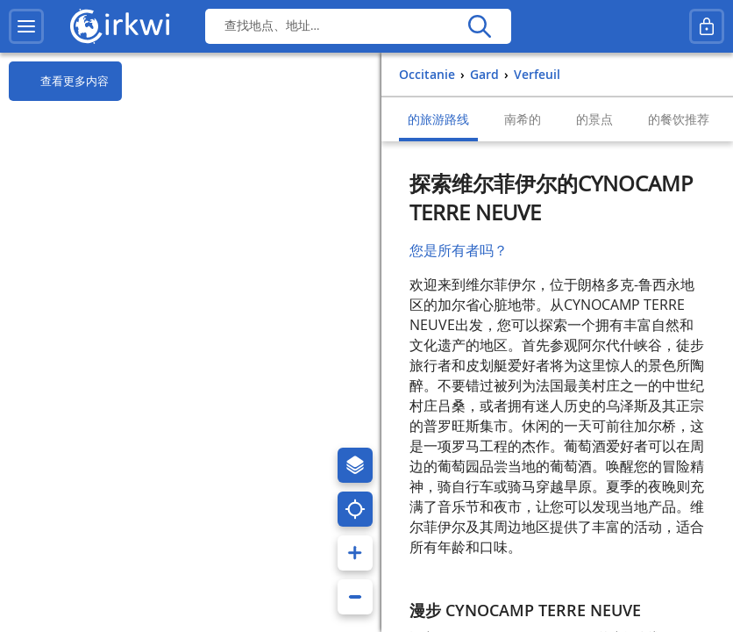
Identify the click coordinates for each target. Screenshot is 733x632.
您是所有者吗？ (458, 250)
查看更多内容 (59, 82)
